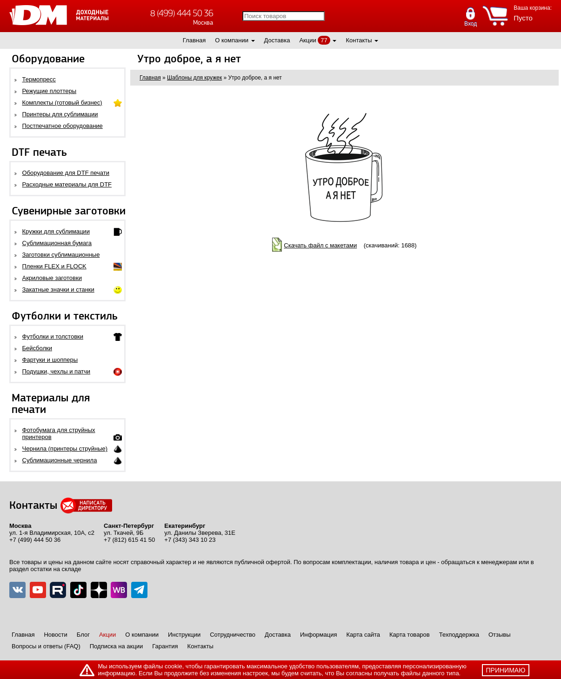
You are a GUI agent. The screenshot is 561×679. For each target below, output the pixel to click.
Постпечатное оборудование (62, 125)
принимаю (506, 670)
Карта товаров (409, 634)
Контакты (359, 40)
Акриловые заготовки (52, 277)
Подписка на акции (116, 646)
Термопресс (39, 79)
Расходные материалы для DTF (67, 184)
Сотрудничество (232, 634)
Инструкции (184, 634)
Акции (307, 40)
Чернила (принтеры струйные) (65, 448)
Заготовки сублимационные (61, 254)
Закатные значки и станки (58, 289)
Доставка (277, 40)
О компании (231, 40)
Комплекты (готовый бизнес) (62, 102)
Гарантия (165, 646)
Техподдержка (459, 634)
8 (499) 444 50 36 (181, 13)
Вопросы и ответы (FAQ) (46, 646)
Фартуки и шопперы (50, 359)
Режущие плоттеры (49, 90)
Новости (55, 634)
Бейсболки (37, 348)
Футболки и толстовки (52, 336)
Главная (194, 40)
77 (324, 40)
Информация (318, 634)
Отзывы (499, 634)
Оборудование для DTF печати (66, 172)
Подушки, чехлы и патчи (56, 371)
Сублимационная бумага (57, 243)
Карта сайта (363, 634)
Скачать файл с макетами (320, 245)
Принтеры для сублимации (60, 114)
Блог (83, 634)
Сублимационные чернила (59, 460)
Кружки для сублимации (56, 231)
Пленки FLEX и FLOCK (54, 266)
